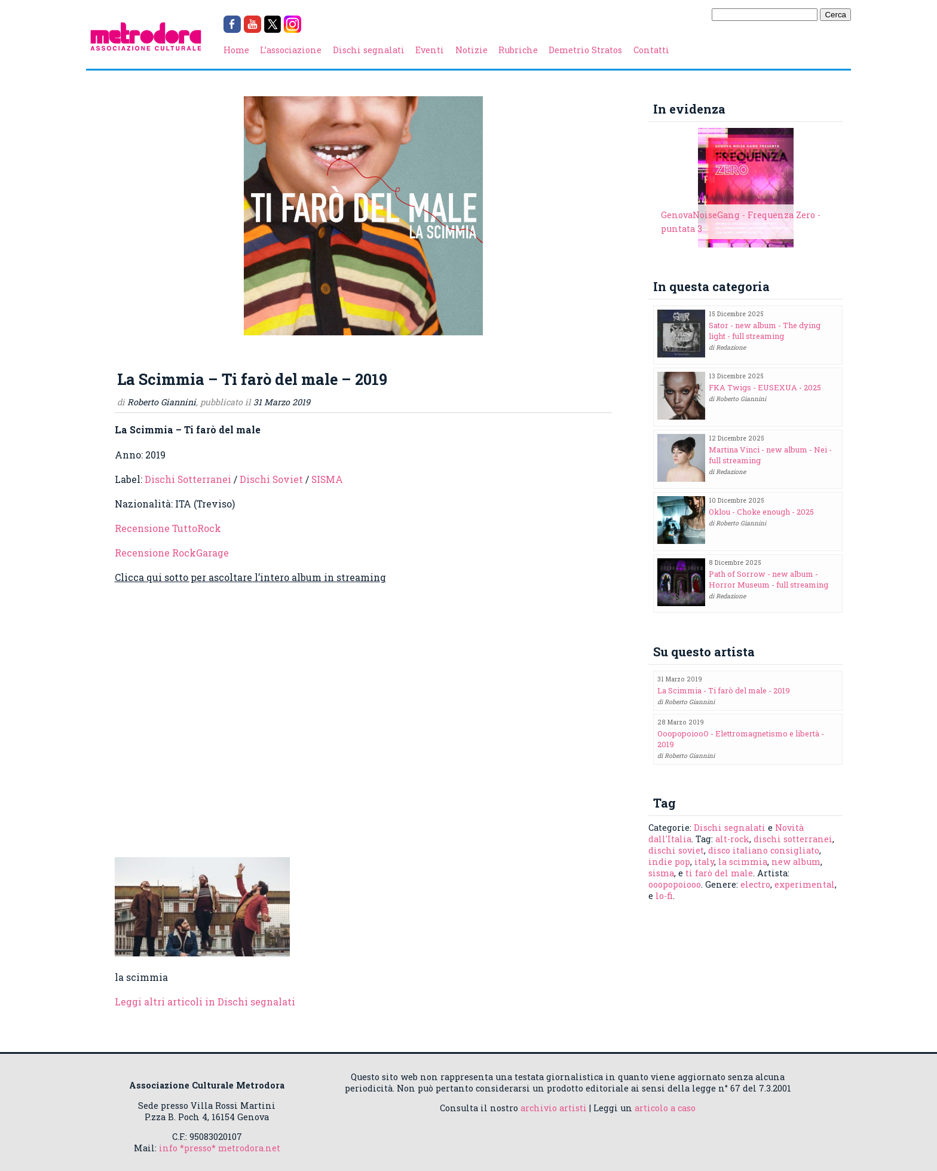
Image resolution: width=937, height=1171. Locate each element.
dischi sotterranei (793, 839)
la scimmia (742, 861)
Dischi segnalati (369, 50)
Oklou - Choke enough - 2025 (761, 511)
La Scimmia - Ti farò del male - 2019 (723, 690)
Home (236, 50)
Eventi (429, 50)
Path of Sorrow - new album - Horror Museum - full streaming (768, 579)
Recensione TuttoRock (168, 528)
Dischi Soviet (271, 479)
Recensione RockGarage (172, 552)
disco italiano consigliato (763, 850)
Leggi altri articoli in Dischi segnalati (205, 1001)
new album (795, 861)
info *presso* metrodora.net (219, 1148)
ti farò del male (719, 873)
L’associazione (290, 50)
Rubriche (518, 50)
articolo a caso (665, 1108)
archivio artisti (553, 1108)
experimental (804, 884)
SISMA (327, 479)
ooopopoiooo (674, 884)
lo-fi (664, 895)
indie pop (669, 861)
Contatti (651, 50)
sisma (661, 873)
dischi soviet (676, 850)
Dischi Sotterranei (188, 479)
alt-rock (732, 839)
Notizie (471, 50)
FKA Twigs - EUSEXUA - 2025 (765, 387)
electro (755, 884)
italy (704, 861)
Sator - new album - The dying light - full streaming (764, 330)
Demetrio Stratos (585, 50)
